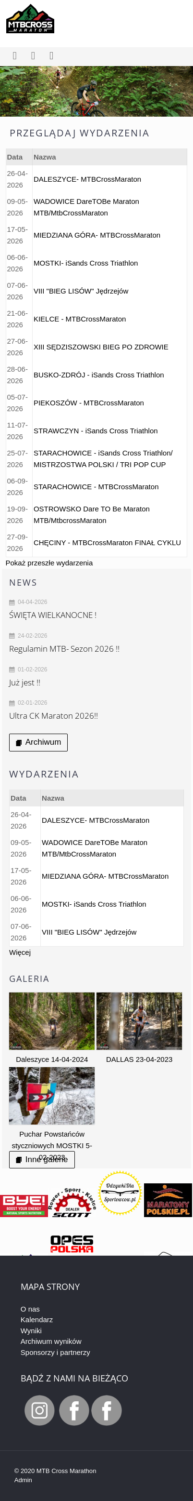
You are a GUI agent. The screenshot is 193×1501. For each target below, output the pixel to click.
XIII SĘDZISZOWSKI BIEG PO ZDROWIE (101, 347)
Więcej (20, 952)
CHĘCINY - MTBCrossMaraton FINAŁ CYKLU (107, 542)
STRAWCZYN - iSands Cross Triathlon (96, 431)
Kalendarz (37, 1319)
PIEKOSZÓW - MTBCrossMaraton (89, 403)
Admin (23, 1480)
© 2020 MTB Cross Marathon (55, 1470)
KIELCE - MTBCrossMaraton (80, 319)
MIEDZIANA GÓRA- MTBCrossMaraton (97, 235)
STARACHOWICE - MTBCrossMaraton (96, 486)
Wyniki (31, 1331)
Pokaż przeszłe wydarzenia (49, 563)
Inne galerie (42, 1159)
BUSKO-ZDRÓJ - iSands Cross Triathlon (99, 375)
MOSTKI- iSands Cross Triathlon (86, 263)
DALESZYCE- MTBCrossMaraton (87, 179)
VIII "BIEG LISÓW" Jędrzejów (81, 291)
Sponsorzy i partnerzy (55, 1352)
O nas (30, 1309)
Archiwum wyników (51, 1341)
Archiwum (38, 742)
